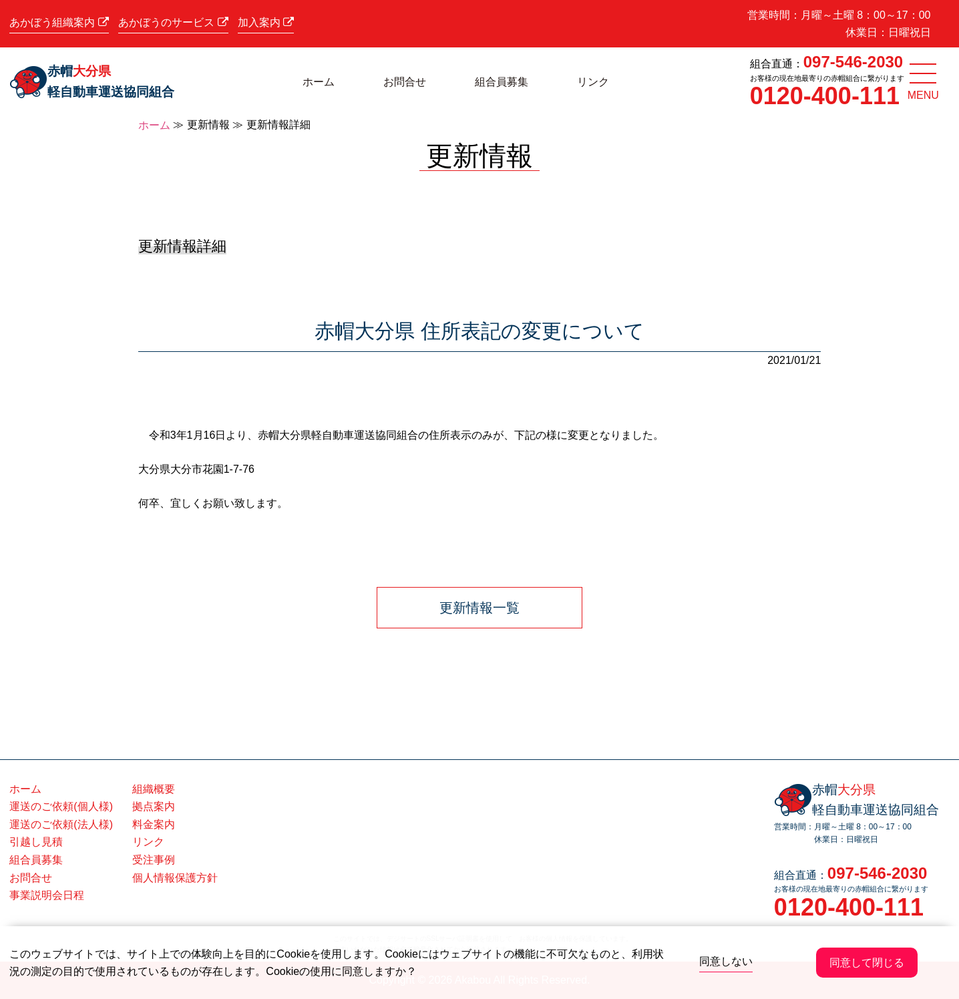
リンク (593, 81)
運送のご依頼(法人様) (61, 824)
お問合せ (404, 81)
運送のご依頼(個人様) (61, 806)
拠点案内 (153, 806)
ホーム (319, 81)
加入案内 (266, 22)
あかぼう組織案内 (58, 22)
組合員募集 (501, 81)
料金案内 (153, 824)
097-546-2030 (853, 62)
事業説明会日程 (46, 895)
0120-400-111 (825, 96)
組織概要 (153, 789)
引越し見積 (36, 841)
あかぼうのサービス (173, 22)
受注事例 (153, 859)
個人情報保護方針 (175, 877)
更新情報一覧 (479, 607)
